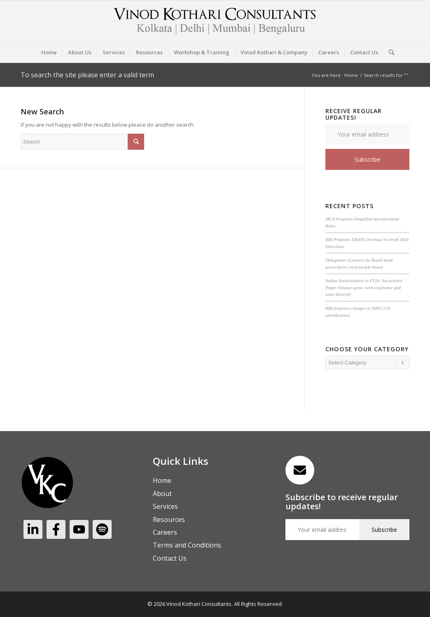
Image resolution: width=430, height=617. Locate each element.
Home (351, 75)
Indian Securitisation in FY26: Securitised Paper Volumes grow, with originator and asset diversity (363, 287)
